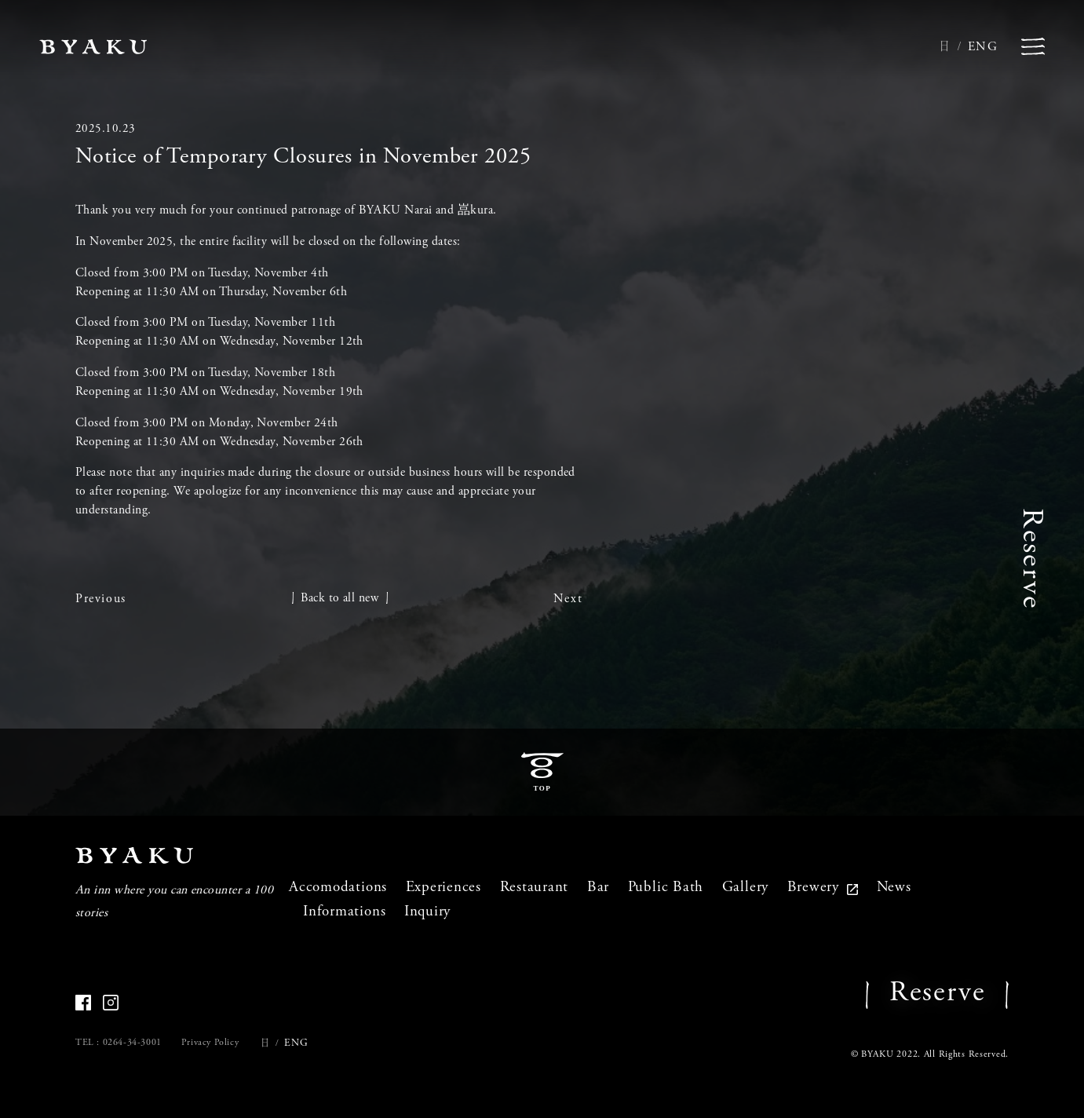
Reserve (1030, 558)
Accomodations (338, 887)
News (894, 887)
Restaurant (534, 887)
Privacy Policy (210, 1042)
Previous (100, 599)
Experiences (443, 887)
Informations (344, 911)
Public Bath (665, 887)
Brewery (822, 887)
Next (567, 599)
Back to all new (339, 599)
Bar (598, 887)
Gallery (745, 887)
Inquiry (427, 911)
